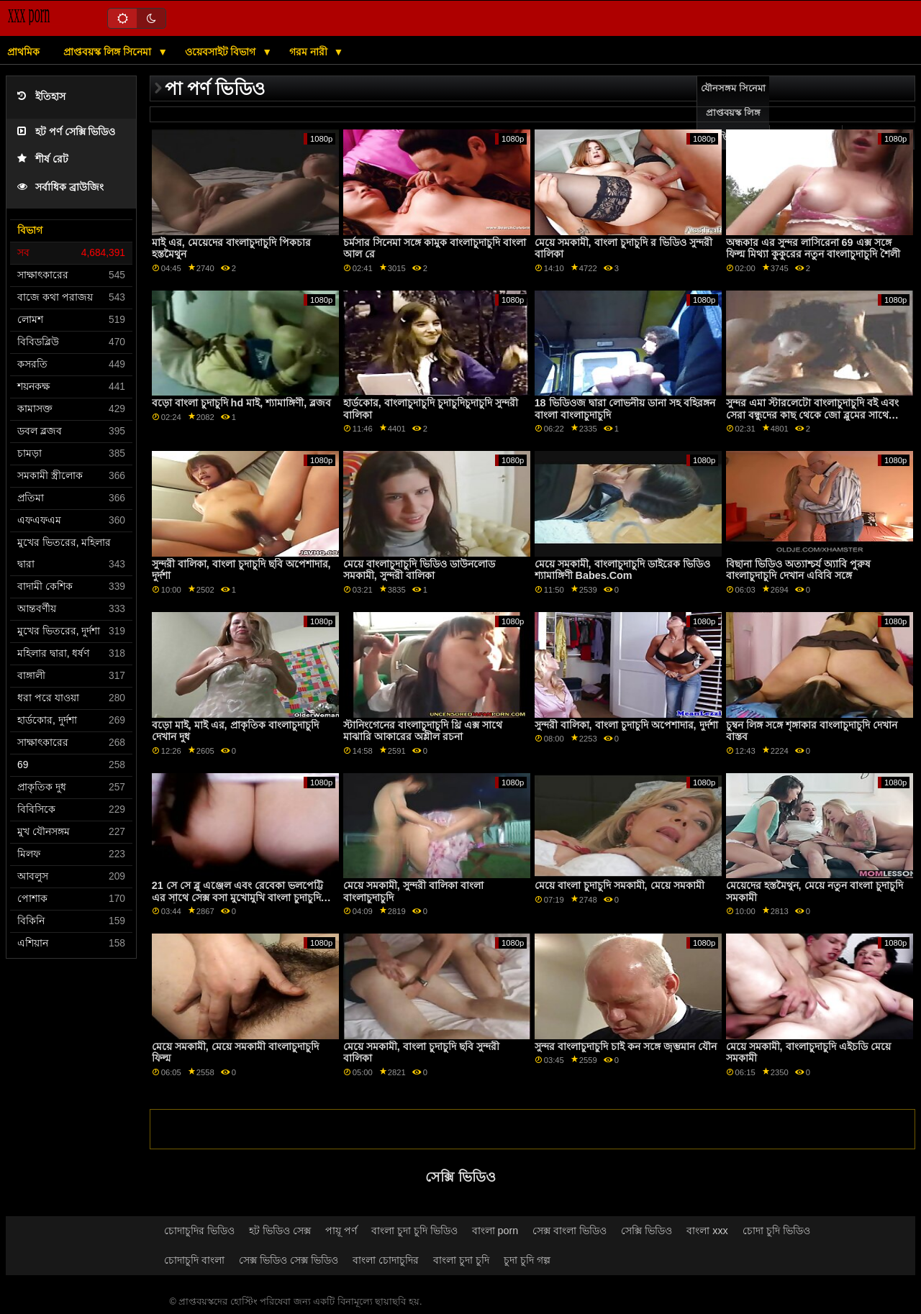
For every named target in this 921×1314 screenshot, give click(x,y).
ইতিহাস (41, 96)
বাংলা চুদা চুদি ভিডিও (414, 1230)
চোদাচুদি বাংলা (194, 1260)
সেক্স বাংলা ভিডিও (569, 1230)
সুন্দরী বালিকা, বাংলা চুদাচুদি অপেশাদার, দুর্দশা (626, 725)
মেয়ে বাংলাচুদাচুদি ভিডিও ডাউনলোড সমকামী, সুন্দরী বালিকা (419, 570)
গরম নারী (309, 52)
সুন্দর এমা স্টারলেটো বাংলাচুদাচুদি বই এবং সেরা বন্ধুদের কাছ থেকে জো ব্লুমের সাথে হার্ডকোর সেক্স (812, 414)
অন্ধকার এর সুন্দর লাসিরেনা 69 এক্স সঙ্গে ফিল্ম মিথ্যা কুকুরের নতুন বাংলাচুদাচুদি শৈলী (813, 248)
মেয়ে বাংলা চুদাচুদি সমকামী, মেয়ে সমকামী (619, 885)
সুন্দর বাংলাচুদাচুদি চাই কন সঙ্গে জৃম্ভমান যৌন (626, 1046)
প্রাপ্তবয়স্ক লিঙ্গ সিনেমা (108, 52)
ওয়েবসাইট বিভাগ (222, 52)
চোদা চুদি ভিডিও (776, 1230)
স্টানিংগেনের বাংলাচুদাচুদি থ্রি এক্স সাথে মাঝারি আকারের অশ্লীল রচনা (422, 731)
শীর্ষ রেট (42, 159)
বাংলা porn (495, 1230)
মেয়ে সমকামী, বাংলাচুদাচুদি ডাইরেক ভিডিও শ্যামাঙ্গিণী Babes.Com (622, 570)
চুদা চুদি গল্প (527, 1260)
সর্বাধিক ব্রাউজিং (60, 187)
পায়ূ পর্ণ (341, 1230)
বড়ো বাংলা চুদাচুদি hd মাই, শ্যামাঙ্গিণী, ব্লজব (241, 403)
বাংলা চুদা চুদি (461, 1260)
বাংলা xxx (707, 1230)
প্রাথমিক (23, 52)
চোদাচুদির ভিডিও (199, 1230)
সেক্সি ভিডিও (646, 1230)
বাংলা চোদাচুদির (386, 1260)
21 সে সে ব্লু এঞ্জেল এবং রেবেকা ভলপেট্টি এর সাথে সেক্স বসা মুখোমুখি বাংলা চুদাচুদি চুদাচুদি (237, 897)
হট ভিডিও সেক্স (280, 1230)
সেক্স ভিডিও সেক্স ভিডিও (288, 1260)
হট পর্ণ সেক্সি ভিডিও (66, 132)
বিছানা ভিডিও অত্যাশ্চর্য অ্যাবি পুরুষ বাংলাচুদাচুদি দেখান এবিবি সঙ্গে (798, 570)
